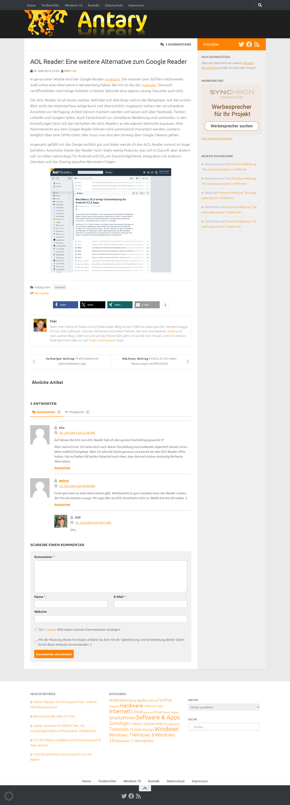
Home (31, 5)
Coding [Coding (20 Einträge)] (152, 700)
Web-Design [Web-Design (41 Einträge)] (144, 729)
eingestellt (113, 78)
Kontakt (93, 5)
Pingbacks (80, 411)
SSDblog (173, 331)
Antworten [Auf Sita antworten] (62, 467)
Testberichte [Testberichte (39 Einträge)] (153, 723)
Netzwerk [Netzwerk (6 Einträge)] (148, 712)
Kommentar (44, 556)
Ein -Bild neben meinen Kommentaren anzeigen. (80, 629)
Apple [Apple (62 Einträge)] (141, 699)
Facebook (111, 340)
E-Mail (120, 596)
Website (40, 611)
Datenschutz (114, 5)
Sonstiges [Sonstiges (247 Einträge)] (120, 723)
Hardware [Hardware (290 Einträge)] (131, 705)
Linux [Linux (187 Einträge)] (137, 711)
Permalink (39, 293)
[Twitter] (241, 44)
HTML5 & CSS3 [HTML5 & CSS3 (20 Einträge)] (153, 706)
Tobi (74, 71)
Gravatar (51, 629)
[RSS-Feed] (257, 44)
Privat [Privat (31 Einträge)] (157, 711)
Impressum (136, 5)
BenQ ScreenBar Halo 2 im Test (54, 716)
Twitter (94, 340)
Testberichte (50, 5)
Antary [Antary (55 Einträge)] (130, 699)
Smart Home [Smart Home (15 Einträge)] (170, 712)
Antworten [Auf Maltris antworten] (62, 504)
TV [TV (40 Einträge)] (131, 729)
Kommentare (47, 411)
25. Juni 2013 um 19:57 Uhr (93, 522)
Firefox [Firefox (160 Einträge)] (164, 699)
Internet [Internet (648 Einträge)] (119, 710)
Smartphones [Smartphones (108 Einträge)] (122, 717)
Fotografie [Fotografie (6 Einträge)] (114, 706)
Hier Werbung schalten (217, 138)
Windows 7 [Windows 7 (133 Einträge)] (120, 734)
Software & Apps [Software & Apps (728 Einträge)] (158, 716)
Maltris (64, 480)
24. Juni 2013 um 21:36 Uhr (77, 432)
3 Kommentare (175, 44)
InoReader (150, 84)
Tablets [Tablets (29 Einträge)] (137, 723)
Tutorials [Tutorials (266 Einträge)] (119, 729)
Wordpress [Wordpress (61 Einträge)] (144, 740)
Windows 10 (73, 5)
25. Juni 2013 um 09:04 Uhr (77, 485)
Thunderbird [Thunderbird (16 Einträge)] (171, 724)
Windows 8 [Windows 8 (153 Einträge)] (143, 734)
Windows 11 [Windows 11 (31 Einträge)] (124, 740)
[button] (65, 304)
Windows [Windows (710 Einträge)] (166, 728)
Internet (60, 287)
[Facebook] (249, 44)
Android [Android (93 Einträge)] (116, 699)
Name (40, 596)
